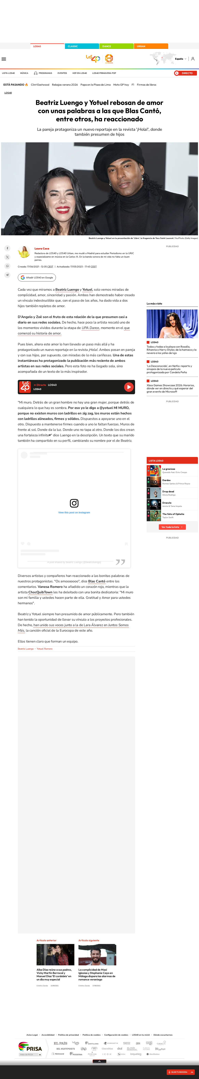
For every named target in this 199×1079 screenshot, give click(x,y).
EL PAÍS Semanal (132, 1048)
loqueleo (136, 1053)
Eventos (62, 73)
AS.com (136, 1043)
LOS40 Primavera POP (104, 73)
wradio (93, 1048)
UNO (83, 1048)
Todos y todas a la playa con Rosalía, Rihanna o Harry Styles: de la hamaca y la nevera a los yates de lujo (171, 350)
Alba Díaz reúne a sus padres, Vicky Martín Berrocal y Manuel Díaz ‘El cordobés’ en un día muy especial (54, 974)
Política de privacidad (68, 1035)
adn (147, 1043)
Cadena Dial (120, 1048)
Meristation (152, 1053)
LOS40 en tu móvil (141, 1035)
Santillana (92, 1043)
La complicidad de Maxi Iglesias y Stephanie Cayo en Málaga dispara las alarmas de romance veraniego (96, 974)
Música (24, 73)
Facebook (7, 248)
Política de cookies (92, 1035)
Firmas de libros (146, 84)
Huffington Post (64, 1048)
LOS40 (37, 46)
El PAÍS (60, 1043)
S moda (121, 1053)
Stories (120, 998)
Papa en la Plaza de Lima (96, 84)
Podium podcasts (92, 1053)
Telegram (7, 275)
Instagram (79, 998)
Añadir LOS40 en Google (39, 277)
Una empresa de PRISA (30, 1046)
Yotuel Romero (44, 648)
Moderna (75, 1053)
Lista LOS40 (8, 73)
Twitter (7, 257)
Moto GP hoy (121, 84)
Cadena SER (126, 1043)
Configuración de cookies (116, 1035)
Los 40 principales (76, 1043)
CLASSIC (73, 46)
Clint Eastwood (40, 84)
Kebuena (157, 1048)
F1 (133, 84)
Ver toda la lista (170, 527)
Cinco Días (107, 1048)
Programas (45, 73)
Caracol (160, 1043)
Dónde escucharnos (163, 1035)
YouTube (92, 998)
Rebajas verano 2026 (65, 84)
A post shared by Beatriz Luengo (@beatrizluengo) (74, 562)
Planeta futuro (145, 1048)
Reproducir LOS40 (129, 387)
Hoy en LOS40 (79, 73)
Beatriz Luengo (26, 648)
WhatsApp (7, 266)
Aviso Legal (32, 1035)
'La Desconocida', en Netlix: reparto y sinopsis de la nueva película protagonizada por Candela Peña (169, 369)
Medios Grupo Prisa (30, 1055)
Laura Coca (42, 248)
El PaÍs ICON (107, 1053)
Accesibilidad (48, 1035)
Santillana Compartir (111, 1043)
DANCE (106, 46)
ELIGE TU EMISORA (179, 1072)
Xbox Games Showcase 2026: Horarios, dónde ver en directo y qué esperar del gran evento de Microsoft (171, 388)
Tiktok (86, 998)
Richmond (58, 1053)
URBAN (141, 46)
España (179, 58)
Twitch (113, 998)
